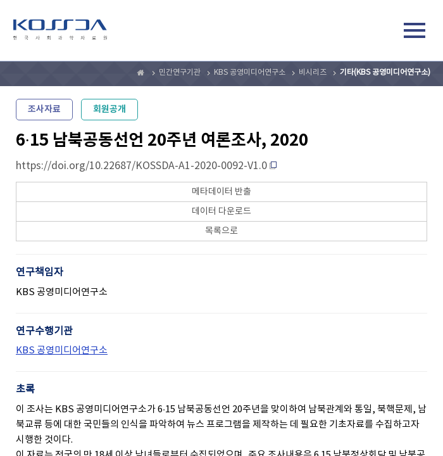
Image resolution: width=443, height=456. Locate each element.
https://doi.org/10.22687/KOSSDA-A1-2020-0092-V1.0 (141, 166)
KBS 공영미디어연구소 (249, 72)
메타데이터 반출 (221, 192)
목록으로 (221, 231)
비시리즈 (313, 72)
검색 (385, 32)
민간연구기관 (180, 72)
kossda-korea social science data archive (60, 32)
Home (141, 72)
